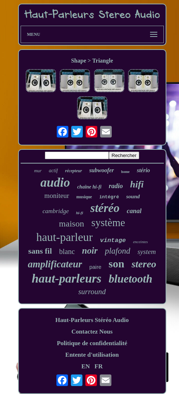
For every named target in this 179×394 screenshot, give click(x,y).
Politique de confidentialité (92, 343)
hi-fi (79, 213)
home (125, 172)
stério (143, 170)
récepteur (73, 170)
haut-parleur (64, 236)
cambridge (56, 211)
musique (84, 196)
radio (116, 186)
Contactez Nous (92, 331)
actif (53, 170)
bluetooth (131, 278)
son (116, 264)
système (108, 222)
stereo (144, 264)
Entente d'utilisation (92, 354)
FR (98, 366)
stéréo (105, 208)
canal (134, 211)
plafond (117, 250)
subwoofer (101, 170)
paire (95, 267)
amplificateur (55, 264)
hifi (137, 184)
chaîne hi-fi (89, 187)
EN (85, 366)
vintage (113, 240)
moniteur (56, 195)
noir (90, 250)
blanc (67, 251)
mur (38, 170)
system (146, 251)
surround (92, 291)
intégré (109, 197)
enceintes (140, 242)
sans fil (40, 250)
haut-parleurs (67, 278)
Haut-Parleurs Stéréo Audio (92, 320)
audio (55, 182)
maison (71, 223)
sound (133, 196)
